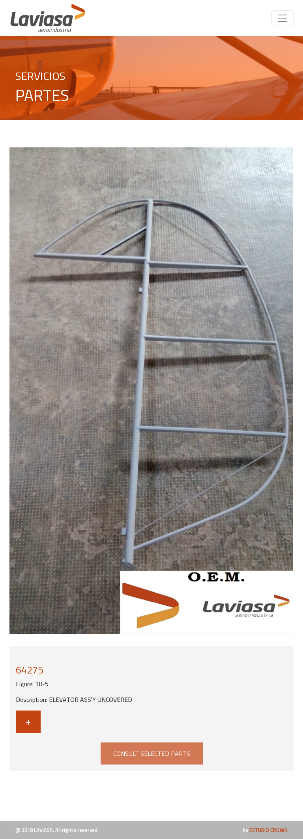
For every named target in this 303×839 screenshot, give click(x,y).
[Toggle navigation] (282, 18)
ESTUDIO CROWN (268, 830)
